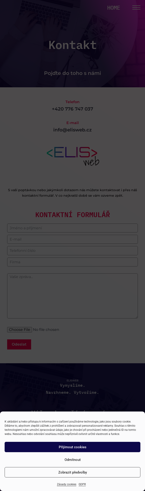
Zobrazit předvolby (72, 472)
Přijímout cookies (72, 447)
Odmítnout (73, 460)
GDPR (82, 484)
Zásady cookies (66, 484)
